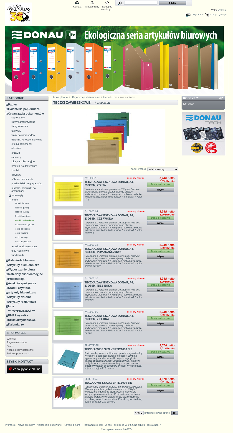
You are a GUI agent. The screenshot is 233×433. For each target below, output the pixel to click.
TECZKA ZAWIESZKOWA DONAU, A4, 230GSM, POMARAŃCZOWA (109, 250)
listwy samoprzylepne (23, 121)
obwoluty (16, 174)
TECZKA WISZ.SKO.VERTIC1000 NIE (108, 349)
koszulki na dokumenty (24, 166)
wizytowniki (17, 255)
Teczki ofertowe (22, 203)
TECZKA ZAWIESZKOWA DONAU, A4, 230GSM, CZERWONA (109, 217)
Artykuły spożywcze (22, 283)
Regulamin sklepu (17, 342)
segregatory (18, 117)
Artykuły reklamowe (22, 301)
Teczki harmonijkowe (24, 224)
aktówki (15, 152)
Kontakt (77, 6)
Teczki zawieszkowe (24, 220)
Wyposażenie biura (21, 269)
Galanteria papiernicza (24, 109)
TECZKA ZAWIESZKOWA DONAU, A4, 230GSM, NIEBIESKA (109, 284)
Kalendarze (16, 324)
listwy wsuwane (20, 126)
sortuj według (138, 169)
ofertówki (16, 148)
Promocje (10, 424)
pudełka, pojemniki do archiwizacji (23, 189)
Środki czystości (19, 288)
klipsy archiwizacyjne (23, 161)
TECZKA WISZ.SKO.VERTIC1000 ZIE (108, 382)
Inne (11, 306)
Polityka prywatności (18, 353)
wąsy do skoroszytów (23, 135)
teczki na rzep (21, 237)
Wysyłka (11, 338)
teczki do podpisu (23, 241)
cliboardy (16, 157)
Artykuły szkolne (19, 297)
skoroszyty (17, 195)
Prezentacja (16, 278)
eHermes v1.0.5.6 (124, 424)
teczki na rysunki (22, 229)
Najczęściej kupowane (49, 424)
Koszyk (189, 98)
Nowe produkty (26, 424)
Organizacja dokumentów (26, 113)
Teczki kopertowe (22, 216)
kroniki (15, 170)
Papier (12, 104)
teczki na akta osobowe (24, 246)
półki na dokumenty (22, 179)
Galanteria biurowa (21, 260)
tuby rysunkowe (20, 250)
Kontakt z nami (72, 424)
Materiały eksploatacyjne (25, 274)
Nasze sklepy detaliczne (20, 349)
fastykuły (16, 130)
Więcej (160, 189)
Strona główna (60, 97)
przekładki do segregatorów (26, 183)
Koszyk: (214, 14)
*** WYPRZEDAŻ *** (21, 311)
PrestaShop (151, 424)
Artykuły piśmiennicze (23, 265)
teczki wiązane (21, 233)
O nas (10, 346)
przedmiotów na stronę (157, 412)
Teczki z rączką (22, 212)
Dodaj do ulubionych (107, 7)
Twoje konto (197, 14)
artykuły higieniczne (22, 292)
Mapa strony (92, 6)
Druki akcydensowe (21, 320)
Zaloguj (222, 10)
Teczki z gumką (22, 208)
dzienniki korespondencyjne (26, 139)
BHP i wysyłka (18, 315)
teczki (14, 199)
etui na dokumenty (21, 144)
